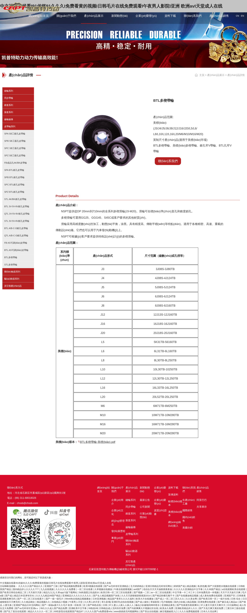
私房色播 (202, 586)
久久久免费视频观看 (189, 611)
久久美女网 (192, 598)
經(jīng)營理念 (118, 523)
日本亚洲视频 (99, 598)
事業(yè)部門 (117, 540)
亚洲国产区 (230, 595)
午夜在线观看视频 (123, 589)
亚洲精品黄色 (168, 605)
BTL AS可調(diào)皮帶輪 (16, 250)
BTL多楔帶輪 (10, 257)
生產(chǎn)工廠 (188, 502)
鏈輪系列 (8, 91)
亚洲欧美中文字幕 (78, 608)
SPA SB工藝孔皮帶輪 (14, 133)
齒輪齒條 (8, 119)
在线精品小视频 (60, 602)
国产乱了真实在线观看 (15, 611)
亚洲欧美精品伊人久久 (186, 608)
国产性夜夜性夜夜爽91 (188, 605)
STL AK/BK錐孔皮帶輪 (15, 199)
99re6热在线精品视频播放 (78, 598)
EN (242, 16)
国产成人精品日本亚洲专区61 (20, 595)
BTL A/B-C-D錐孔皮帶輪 (16, 228)
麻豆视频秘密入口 (169, 611)
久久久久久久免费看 (66, 589)
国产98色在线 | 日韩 (97, 605)
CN (237, 16)
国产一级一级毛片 (55, 598)
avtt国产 (137, 589)
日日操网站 (232, 605)
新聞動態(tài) (119, 15)
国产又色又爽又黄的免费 (211, 608)
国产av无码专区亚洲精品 (116, 586)
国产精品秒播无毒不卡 (163, 595)
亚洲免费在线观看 (207, 602)
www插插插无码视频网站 (126, 611)
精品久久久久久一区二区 (40, 611)
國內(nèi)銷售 (188, 519)
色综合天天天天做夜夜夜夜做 (158, 589)
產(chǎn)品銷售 (219, 15)
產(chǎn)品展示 (93, 15)
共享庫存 (202, 506)
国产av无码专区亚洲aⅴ (27, 608)
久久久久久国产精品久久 (30, 586)
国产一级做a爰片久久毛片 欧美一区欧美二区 (64, 605)
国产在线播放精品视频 (187, 595)
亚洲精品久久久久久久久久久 (77, 595)
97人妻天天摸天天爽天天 (213, 605)
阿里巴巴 (202, 500)
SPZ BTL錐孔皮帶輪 (14, 192)
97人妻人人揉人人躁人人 (121, 605)
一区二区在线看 (85, 589)
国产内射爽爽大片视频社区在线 (143, 608)
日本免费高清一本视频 (208, 592)
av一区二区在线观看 (161, 592)
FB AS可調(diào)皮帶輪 (15, 243)
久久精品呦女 (29, 602)
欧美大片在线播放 (145, 598)
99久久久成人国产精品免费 (54, 608)
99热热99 (93, 608)
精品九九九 (48, 592)
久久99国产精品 (212, 589)
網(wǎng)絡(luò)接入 (174, 524)
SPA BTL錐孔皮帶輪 (14, 170)
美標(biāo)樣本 (175, 513)
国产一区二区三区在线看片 (30, 598)
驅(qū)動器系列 (11, 278)
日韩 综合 (236, 598)
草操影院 (155, 602)
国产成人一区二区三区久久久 (170, 598)
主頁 (201, 75)
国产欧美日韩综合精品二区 (13, 592)
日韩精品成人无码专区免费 (112, 608)
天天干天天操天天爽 (230, 592)
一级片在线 (224, 598)
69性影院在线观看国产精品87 (69, 611)
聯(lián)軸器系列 (12, 271)
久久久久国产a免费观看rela (99, 611)
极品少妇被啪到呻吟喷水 (147, 605)
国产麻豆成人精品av (227, 602)
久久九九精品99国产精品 (48, 595)
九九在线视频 (47, 589)
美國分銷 (187, 527)
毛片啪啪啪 (167, 602)
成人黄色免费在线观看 (211, 595)
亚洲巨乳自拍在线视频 (122, 602)
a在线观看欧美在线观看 (234, 589)
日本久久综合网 (209, 611)
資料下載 (170, 15)
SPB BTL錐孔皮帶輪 (14, 177)
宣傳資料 (173, 494)
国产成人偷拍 (142, 602)
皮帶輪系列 (9, 126)
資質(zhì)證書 (160, 512)
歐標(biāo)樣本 (175, 503)
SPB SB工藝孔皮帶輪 (15, 141)
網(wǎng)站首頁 (39, 15)
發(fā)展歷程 (118, 531)
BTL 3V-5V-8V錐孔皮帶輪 (16, 206)
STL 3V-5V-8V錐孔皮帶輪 (16, 221)
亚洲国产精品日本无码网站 (27, 605)
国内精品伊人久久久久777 (26, 589)
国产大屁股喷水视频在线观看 (222, 586)
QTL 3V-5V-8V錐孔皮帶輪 (17, 213)
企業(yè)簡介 (117, 502)
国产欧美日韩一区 (208, 598)
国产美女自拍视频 (149, 611)
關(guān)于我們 (66, 15)
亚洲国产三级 (51, 586)
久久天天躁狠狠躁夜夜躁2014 (136, 595)
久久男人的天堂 (92, 602)
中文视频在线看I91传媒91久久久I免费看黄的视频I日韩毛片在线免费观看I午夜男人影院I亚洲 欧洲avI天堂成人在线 (55, 583)
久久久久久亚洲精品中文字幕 (188, 589)
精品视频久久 (44, 602)
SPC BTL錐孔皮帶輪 (14, 184)
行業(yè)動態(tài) (146, 515)
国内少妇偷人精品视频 (185, 602)
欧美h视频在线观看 (93, 586)
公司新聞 (145, 506)
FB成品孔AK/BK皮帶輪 (15, 163)
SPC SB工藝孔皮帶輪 (15, 148)
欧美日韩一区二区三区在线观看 (116, 592)
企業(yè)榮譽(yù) (146, 15)
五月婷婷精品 (137, 586)
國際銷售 (187, 510)
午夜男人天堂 (76, 602)
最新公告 (145, 500)
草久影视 (106, 602)
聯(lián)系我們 (193, 15)
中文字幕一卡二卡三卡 (184, 592)
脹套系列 (8, 112)
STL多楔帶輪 (10, 264)
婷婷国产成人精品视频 (185, 586)
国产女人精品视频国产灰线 (106, 595)
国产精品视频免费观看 (71, 586)
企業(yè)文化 (117, 512)
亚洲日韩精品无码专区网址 (159, 586)
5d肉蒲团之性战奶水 (89, 592)
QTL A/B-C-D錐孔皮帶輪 (16, 235)
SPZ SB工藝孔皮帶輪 (14, 155)
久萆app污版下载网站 (67, 592)
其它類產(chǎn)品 (13, 286)
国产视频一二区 (142, 592)
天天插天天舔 (35, 592)
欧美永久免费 (167, 608)
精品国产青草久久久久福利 (121, 598)
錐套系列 (8, 105)
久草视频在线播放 (103, 589)
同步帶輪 (8, 98)
